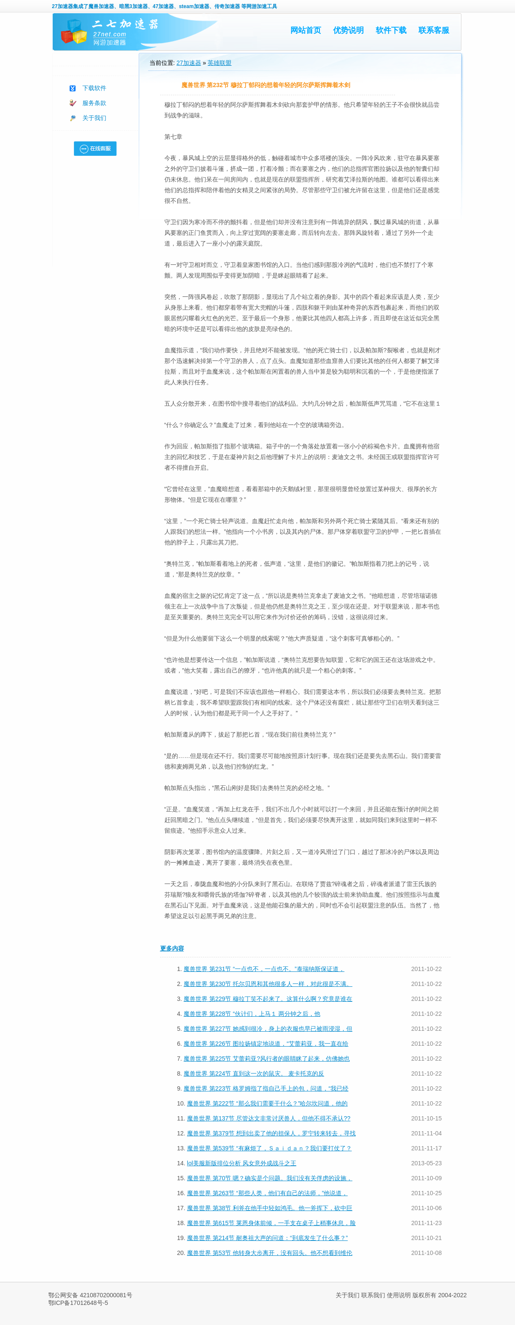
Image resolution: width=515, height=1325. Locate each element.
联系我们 (373, 1295)
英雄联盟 (219, 62)
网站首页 (305, 30)
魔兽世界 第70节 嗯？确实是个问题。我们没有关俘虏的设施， (269, 1178)
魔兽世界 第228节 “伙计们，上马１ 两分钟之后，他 (252, 1013)
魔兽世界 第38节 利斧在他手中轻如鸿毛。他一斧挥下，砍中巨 (269, 1208)
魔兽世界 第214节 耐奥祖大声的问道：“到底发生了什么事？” (267, 1237)
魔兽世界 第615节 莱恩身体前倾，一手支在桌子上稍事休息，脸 (271, 1223)
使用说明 (399, 1295)
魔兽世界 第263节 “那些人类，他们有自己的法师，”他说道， (267, 1193)
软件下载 (391, 30)
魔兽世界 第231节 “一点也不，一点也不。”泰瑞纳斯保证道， (264, 968)
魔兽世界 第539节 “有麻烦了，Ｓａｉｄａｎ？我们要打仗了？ (269, 1148)
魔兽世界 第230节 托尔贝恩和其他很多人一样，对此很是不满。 (268, 983)
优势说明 (348, 30)
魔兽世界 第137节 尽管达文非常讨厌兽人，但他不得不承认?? (269, 1118)
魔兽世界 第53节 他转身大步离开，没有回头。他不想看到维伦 (269, 1252)
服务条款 (94, 102)
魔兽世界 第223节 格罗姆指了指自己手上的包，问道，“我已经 (266, 1088)
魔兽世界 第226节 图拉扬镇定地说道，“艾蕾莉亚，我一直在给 (266, 1043)
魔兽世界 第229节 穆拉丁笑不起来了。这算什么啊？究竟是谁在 (268, 998)
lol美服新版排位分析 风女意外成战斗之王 (241, 1163)
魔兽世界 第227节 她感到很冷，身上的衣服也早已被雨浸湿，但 (268, 1028)
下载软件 (94, 88)
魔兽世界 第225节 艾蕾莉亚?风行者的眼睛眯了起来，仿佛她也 (267, 1058)
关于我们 (94, 117)
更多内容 (172, 948)
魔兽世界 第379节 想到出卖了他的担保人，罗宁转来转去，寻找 (271, 1133)
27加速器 (62, 6)
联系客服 (433, 30)
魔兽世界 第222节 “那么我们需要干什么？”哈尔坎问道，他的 (267, 1103)
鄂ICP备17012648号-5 (78, 1302)
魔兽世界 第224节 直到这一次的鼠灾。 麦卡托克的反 (254, 1073)
